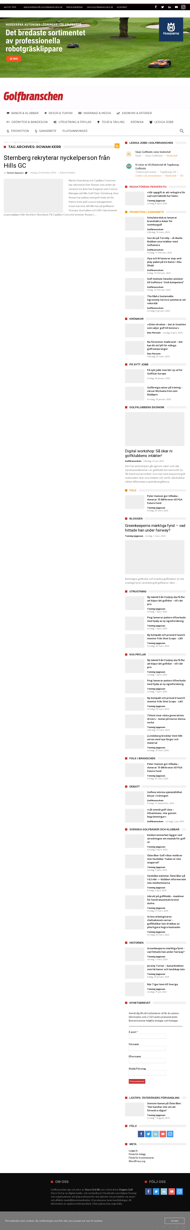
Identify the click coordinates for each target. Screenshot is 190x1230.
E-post (133, 1031)
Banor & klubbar (67, 172)
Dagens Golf (125, 1189)
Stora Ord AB (92, 1189)
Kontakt (122, 7)
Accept (174, 1220)
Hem (6, 142)
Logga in (133, 1150)
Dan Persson (154, 332)
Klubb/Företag (137, 1068)
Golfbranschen (155, 229)
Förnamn (134, 1044)
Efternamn (135, 1056)
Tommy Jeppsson (15, 172)
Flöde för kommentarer (141, 1157)
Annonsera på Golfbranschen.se (43, 7)
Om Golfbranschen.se (100, 7)
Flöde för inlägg (137, 1154)
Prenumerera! (74, 7)
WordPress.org (137, 1161)
